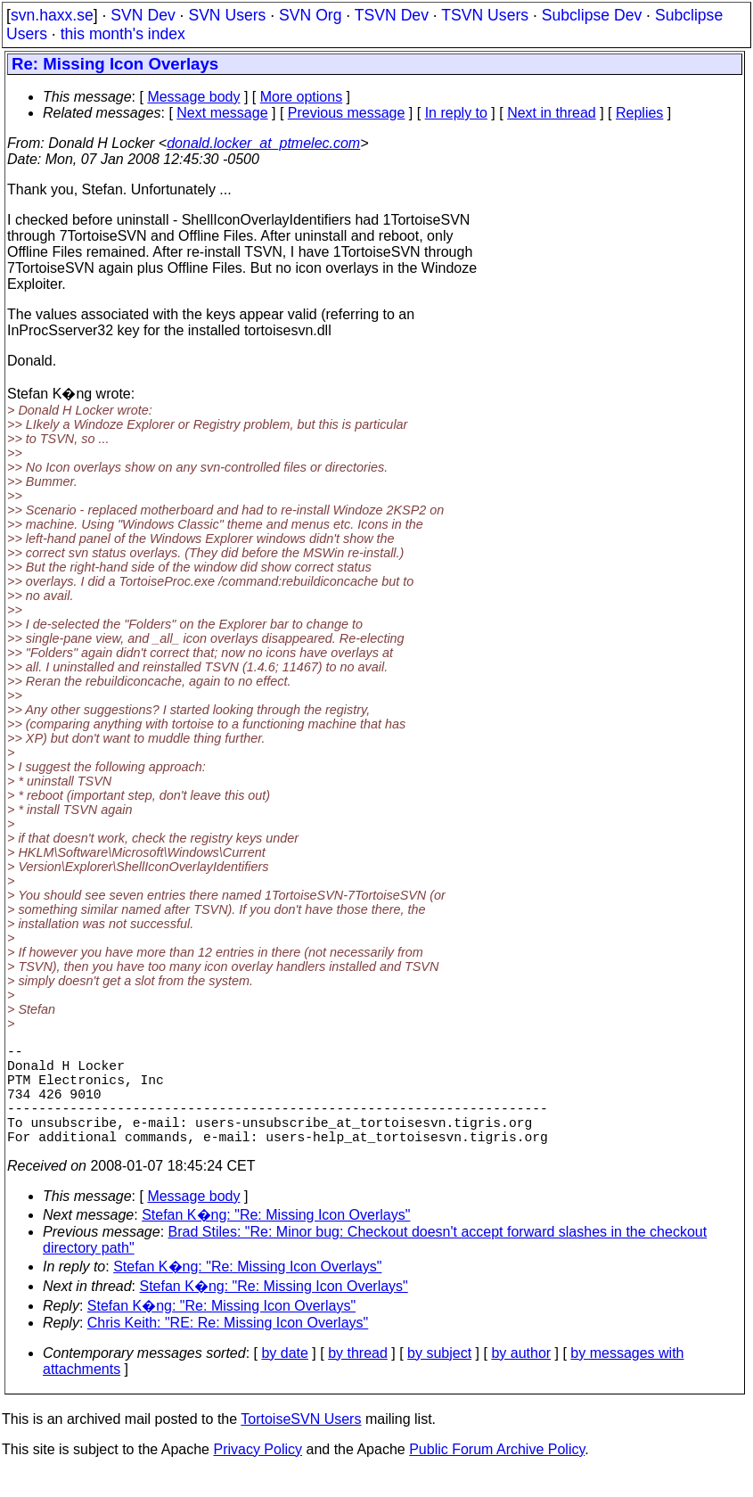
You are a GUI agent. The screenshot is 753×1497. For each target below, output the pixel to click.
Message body (193, 96)
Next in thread (551, 112)
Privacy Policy (257, 1474)
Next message (221, 112)
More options (301, 96)
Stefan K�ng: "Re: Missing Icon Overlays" (276, 1239)
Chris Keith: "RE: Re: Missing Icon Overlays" (227, 1347)
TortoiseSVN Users (301, 1444)
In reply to (456, 112)
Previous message (346, 112)
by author (521, 1378)
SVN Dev (142, 15)
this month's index (123, 34)
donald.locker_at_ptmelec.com (263, 143)
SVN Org (310, 15)
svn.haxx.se (52, 15)
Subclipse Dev (592, 15)
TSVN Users (484, 15)
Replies (639, 112)
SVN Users (227, 15)
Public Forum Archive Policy (497, 1474)
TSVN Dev (392, 15)
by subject (439, 1378)
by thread (358, 1378)
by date (284, 1378)
